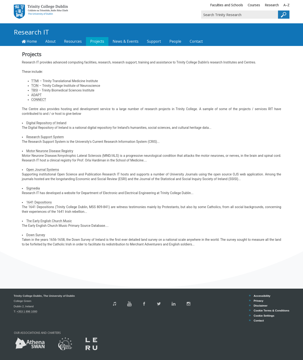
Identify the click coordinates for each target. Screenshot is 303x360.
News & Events (126, 41)
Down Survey (35, 235)
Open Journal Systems (42, 169)
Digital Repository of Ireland (46, 123)
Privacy (258, 300)
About (50, 41)
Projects (97, 41)
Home (29, 41)
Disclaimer (260, 305)
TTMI (35, 81)
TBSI (34, 90)
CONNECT (38, 99)
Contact (196, 41)
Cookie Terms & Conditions (271, 310)
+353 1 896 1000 (27, 311)
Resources (73, 41)
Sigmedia (33, 188)
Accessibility (262, 295)
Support (154, 41)
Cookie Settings (263, 315)
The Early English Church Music (49, 221)
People (175, 41)
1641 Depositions (39, 202)
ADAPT (36, 95)
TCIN (35, 85)
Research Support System (45, 137)
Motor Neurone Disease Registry (49, 151)
